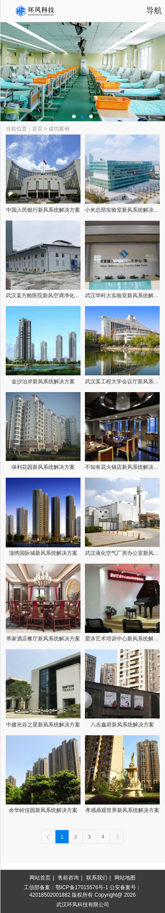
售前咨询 (68, 878)
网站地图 (125, 878)
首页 (37, 129)
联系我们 (96, 878)
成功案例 (59, 129)
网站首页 (40, 878)
